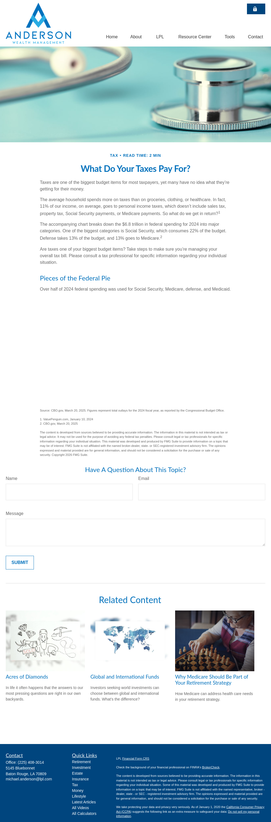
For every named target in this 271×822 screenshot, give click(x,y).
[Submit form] (20, 562)
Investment (81, 767)
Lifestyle (79, 796)
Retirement (81, 762)
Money (78, 790)
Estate (77, 773)
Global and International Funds (124, 677)
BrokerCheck (211, 767)
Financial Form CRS (135, 758)
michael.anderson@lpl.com (29, 779)
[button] (112, 37)
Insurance (80, 779)
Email (143, 478)
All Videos (80, 808)
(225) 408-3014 (31, 762)
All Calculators (84, 813)
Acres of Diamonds (27, 677)
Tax (75, 785)
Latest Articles (84, 802)
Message (14, 513)
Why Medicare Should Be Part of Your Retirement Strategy (211, 680)
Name (11, 478)
